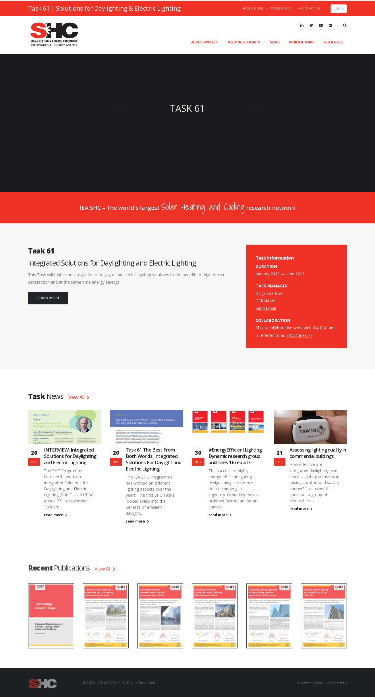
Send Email (266, 308)
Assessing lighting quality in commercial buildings (317, 452)
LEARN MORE (48, 297)
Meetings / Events (243, 42)
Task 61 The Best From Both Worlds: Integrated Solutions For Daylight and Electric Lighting (153, 459)
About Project (204, 42)
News (274, 42)
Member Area (279, 8)
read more (55, 514)
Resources (333, 42)
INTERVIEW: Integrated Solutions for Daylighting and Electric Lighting (70, 456)
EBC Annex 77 (299, 335)
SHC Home (253, 8)
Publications (301, 42)
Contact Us (308, 8)
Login (339, 8)
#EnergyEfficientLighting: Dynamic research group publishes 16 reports (235, 456)
